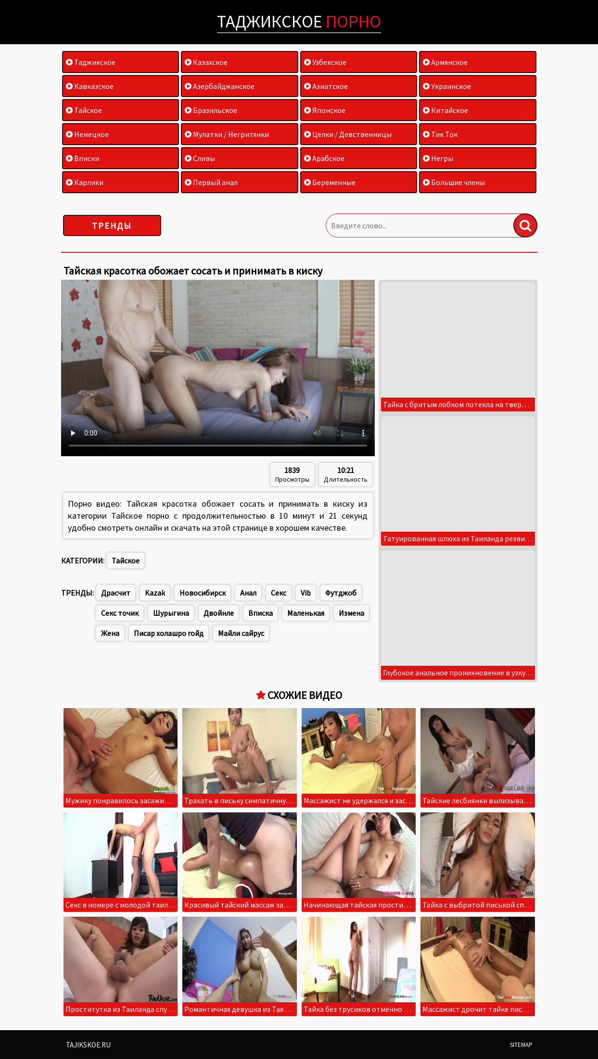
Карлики (84, 182)
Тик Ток (440, 134)
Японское (324, 110)
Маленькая (305, 613)
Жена (110, 633)
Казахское (206, 62)
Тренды (112, 225)
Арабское (324, 158)
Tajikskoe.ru (88, 1044)
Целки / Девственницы (348, 134)
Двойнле (219, 613)
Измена (351, 613)
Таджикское (299, 21)
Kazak (155, 593)
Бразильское (211, 110)
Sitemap (521, 1045)
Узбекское (325, 62)
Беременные (330, 182)
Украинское (447, 86)
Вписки (82, 158)
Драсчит (115, 593)
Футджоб (340, 593)
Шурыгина (171, 613)
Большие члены (454, 182)
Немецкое (87, 134)
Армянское (445, 62)
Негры (438, 158)
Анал (248, 593)
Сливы (200, 158)
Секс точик (120, 613)
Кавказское (90, 86)
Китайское (445, 110)
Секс (278, 593)
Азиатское (326, 86)
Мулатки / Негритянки (227, 134)
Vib (306, 593)
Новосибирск (202, 593)
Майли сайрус (241, 633)
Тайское (84, 110)
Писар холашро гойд (169, 633)
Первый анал (211, 182)
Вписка (260, 613)
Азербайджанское (219, 86)
